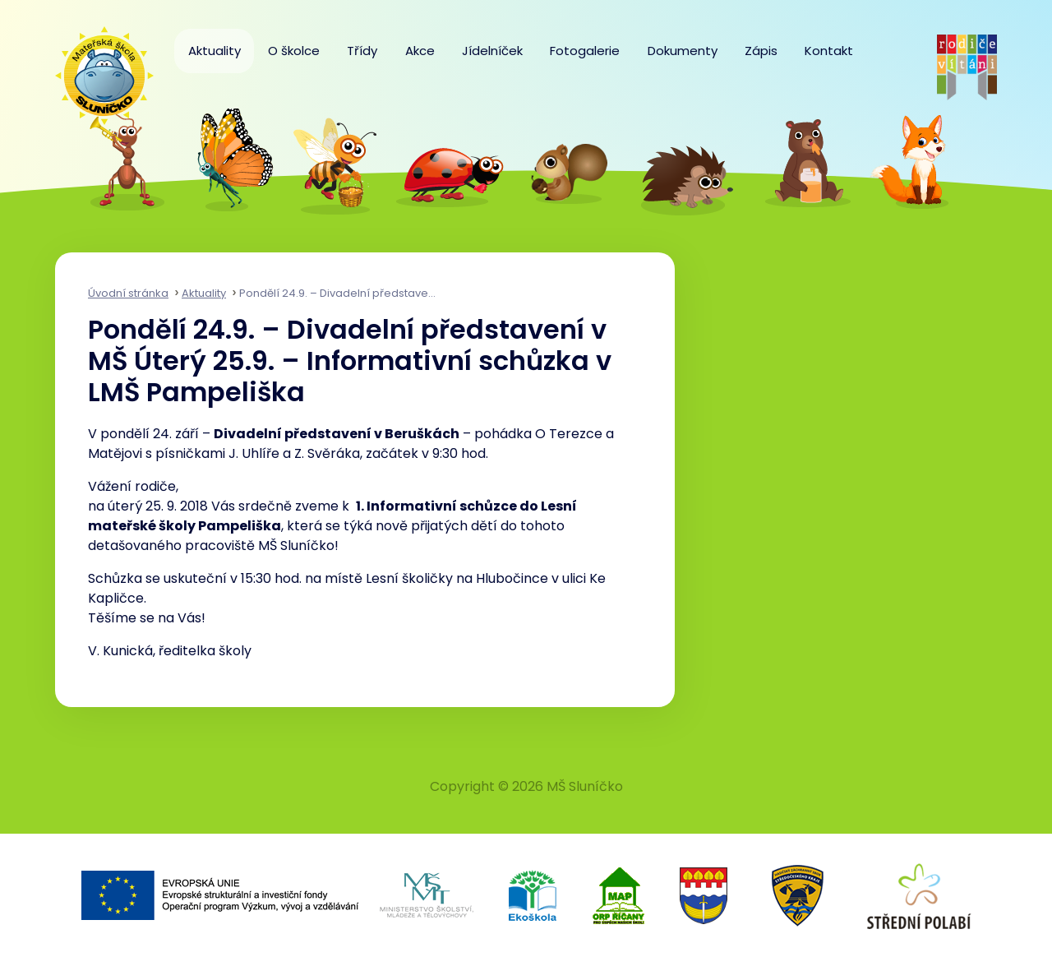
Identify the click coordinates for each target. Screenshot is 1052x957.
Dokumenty (682, 50)
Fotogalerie (585, 50)
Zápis (761, 50)
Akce (420, 50)
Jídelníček (492, 50)
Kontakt (829, 50)
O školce (294, 50)
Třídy (362, 50)
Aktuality (214, 50)
